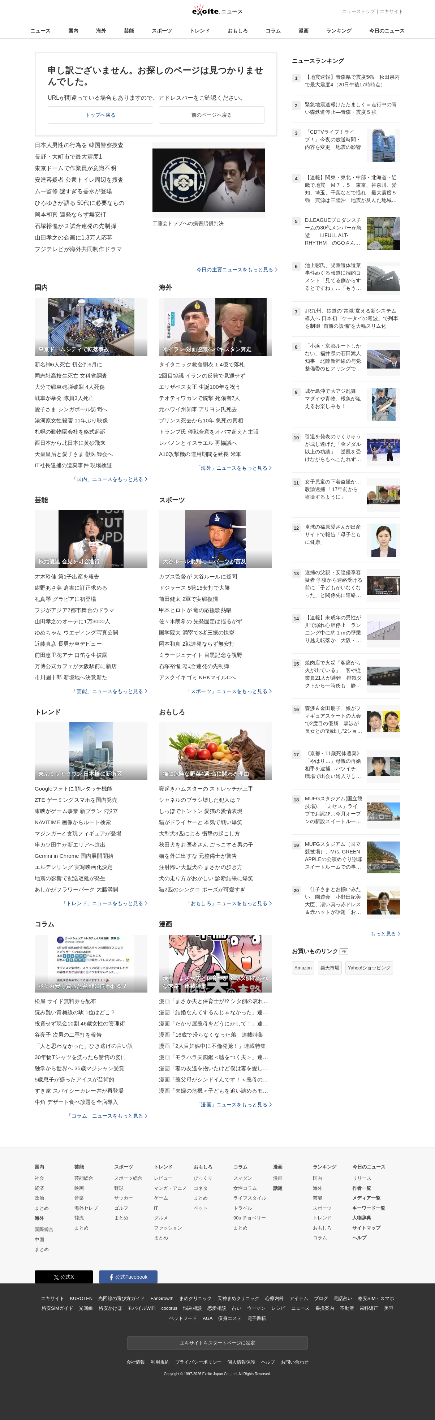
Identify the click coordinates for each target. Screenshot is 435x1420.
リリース (362, 1178)
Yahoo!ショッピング (369, 968)
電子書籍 (256, 1318)
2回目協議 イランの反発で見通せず (202, 376)
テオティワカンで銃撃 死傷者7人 (199, 398)
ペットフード (183, 1318)
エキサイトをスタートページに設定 (217, 1343)
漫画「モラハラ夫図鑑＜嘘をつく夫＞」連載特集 (215, 1057)
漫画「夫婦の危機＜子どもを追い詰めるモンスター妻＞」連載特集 (215, 1091)
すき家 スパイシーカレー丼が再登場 (79, 1091)
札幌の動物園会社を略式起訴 (70, 432)
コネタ (201, 1188)
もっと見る (385, 934)
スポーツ (162, 31)
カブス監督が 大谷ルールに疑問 (198, 576)
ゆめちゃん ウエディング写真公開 (76, 632)
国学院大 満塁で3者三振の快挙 (196, 632)
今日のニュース (387, 31)
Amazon (303, 968)
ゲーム (161, 1198)
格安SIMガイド (57, 1308)
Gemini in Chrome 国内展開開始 (74, 856)
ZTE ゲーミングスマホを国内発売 (76, 800)
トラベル (242, 1208)
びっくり (203, 1178)
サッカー (123, 1198)
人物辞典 (361, 1218)
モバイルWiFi (141, 1308)
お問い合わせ (295, 1362)
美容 (388, 1308)
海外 (101, 31)
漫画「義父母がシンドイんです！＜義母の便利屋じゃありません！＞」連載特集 (215, 1079)
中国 (39, 1239)
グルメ (161, 1218)
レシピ (278, 1308)
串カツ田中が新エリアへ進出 (70, 845)
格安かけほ (110, 1308)
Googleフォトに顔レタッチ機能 (73, 789)
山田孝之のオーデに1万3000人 (72, 621)
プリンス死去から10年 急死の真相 (201, 420)
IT (156, 1208)
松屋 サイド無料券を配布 (65, 1001)
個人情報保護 (241, 1362)
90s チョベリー (249, 1218)
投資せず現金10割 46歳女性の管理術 (80, 1023)
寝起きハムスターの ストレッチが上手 (206, 789)
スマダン (242, 1178)
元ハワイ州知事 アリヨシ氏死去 (198, 409)
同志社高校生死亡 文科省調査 (71, 376)
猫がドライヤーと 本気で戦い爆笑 (200, 822)
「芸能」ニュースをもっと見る (109, 691)
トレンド (200, 31)
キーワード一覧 (368, 1208)
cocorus (169, 1308)
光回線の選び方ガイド (121, 1298)
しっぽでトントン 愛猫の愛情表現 (200, 811)
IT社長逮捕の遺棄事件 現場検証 (73, 465)
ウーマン (256, 1308)
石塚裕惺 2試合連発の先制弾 (194, 666)
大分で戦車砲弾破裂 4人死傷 (70, 387)
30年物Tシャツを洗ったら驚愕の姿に (80, 1057)
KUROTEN (81, 1298)
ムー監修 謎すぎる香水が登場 (73, 191)
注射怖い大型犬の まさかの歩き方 (200, 867)
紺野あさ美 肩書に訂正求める (71, 588)
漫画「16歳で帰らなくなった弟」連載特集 (211, 1035)
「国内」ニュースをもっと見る (109, 479)
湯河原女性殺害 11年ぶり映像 (71, 420)
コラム (273, 31)
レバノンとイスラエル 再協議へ (198, 443)
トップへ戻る (100, 115)
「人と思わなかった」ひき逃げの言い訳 (84, 1046)
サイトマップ (366, 1228)
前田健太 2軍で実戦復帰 (188, 599)
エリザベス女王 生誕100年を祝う (200, 387)
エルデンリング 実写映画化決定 (74, 867)
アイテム (298, 1298)
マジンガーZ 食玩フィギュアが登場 (78, 833)
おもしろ (238, 31)
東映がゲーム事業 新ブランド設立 (76, 811)
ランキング (339, 31)
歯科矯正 (368, 1308)
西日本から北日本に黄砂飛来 (70, 443)
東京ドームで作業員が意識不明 (75, 168)
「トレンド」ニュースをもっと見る (104, 903)
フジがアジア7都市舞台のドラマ (74, 610)
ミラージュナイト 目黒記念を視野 (200, 655)
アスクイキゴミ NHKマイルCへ (197, 677)
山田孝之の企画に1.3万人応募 (74, 237)
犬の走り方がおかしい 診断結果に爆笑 (206, 878)
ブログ (321, 1298)
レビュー (163, 1178)
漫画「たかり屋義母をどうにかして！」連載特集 (215, 1023)
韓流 (79, 1218)
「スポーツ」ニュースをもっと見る (229, 691)
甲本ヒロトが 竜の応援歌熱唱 (195, 610)
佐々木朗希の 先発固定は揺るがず (200, 621)
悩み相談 (192, 1308)
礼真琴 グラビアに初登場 (65, 599)
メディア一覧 (366, 1198)
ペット (201, 1208)
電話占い (342, 1298)
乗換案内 (324, 1308)
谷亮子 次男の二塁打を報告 (68, 1035)
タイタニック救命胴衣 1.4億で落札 (202, 364)
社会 (39, 1178)
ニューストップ (358, 11)
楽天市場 (329, 968)
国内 (73, 31)
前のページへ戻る (211, 115)
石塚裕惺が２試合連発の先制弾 (75, 226)
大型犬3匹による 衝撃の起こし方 (199, 833)
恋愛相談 (216, 1308)
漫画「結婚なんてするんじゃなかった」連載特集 (215, 1012)
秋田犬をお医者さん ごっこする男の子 (206, 845)
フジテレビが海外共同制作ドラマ (78, 249)
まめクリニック (195, 1298)
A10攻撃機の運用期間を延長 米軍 (200, 454)
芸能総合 (83, 1178)
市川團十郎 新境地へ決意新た (71, 677)
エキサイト (391, 11)
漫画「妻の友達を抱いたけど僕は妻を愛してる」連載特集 (215, 1068)
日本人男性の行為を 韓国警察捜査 (79, 145)
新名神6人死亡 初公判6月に (69, 364)
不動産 (347, 1308)
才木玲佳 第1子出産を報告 (67, 576)
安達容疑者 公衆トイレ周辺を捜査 (79, 180)
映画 (79, 1188)
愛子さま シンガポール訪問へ (71, 409)
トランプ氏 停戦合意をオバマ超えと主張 (209, 432)
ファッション (168, 1228)
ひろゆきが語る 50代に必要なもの (79, 203)
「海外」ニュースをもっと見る (234, 468)
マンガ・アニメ (170, 1188)
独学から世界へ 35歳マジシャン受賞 (79, 1068)
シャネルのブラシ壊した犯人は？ (200, 800)
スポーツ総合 (128, 1178)
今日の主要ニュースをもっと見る (237, 269)
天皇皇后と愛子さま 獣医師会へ (74, 454)
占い (236, 1308)
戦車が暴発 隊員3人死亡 (64, 398)
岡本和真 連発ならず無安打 (70, 214)
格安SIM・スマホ (376, 1298)
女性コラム (245, 1188)
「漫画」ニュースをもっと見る (234, 1104)
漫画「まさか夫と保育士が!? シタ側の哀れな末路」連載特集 (215, 1001)
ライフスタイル (249, 1198)
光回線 (86, 1308)
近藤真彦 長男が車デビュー (68, 644)
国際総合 (44, 1229)
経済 (39, 1188)
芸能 (129, 31)
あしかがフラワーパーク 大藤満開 (76, 889)
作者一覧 (361, 1188)
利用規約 (160, 1362)
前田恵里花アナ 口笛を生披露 (71, 655)
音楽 (79, 1198)
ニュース (40, 31)
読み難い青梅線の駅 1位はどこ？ (75, 1012)
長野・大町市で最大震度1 (68, 157)
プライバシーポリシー (198, 1362)
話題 (278, 1188)
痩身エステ (229, 1318)
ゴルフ (121, 1208)
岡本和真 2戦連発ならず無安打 (196, 644)
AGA (207, 1318)
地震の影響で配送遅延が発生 (70, 878)
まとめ (42, 1208)
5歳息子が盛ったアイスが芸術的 (74, 1079)
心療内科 (274, 1298)
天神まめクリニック (238, 1298)
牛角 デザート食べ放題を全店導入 (76, 1102)
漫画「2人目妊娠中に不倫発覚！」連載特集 (212, 1046)
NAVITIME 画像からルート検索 (73, 822)
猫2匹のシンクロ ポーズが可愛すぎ (202, 889)
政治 (39, 1198)
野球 (119, 1188)
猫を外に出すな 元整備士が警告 (198, 856)
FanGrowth (162, 1298)
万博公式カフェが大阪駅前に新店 (76, 666)
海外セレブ (86, 1208)
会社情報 (135, 1362)
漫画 (303, 31)
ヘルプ (359, 1237)
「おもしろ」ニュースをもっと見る (229, 903)
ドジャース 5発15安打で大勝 (194, 588)
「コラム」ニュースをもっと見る (106, 1116)
